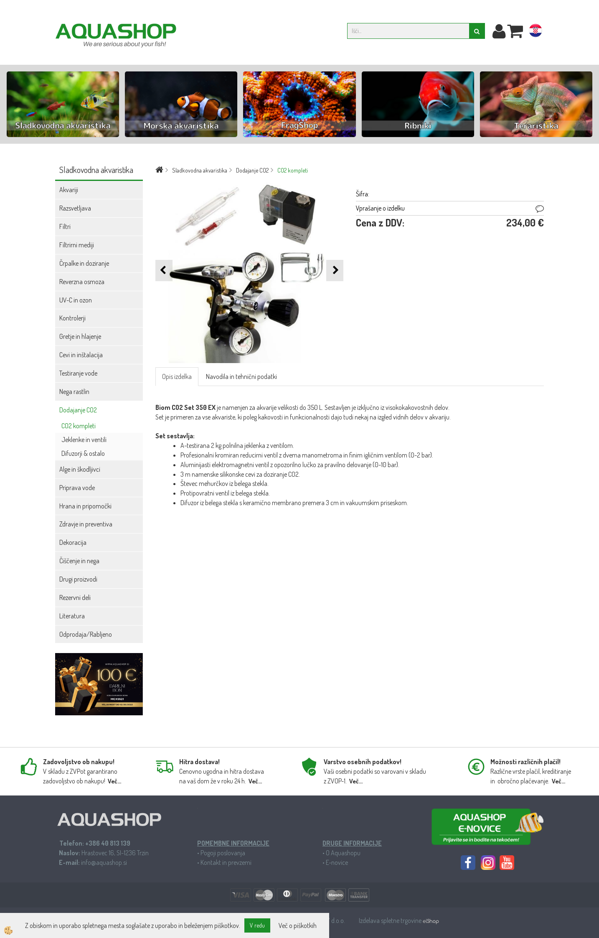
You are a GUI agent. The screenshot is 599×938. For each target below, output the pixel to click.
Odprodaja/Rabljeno (85, 634)
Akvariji (68, 190)
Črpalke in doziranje (84, 263)
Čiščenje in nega (79, 561)
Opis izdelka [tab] (177, 376)
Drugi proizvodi (78, 579)
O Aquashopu (343, 853)
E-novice (337, 862)
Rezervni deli (75, 597)
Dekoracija (72, 542)
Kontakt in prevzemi (226, 862)
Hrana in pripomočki (85, 506)
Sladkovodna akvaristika (199, 170)
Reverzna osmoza (81, 281)
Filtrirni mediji (76, 245)
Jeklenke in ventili (84, 439)
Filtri (65, 226)
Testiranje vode (78, 373)
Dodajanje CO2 (78, 410)
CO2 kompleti (78, 426)
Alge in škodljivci (79, 469)
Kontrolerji (72, 318)
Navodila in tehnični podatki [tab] (241, 376)
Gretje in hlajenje (80, 336)
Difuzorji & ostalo (83, 453)
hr (535, 32)
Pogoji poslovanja (223, 853)
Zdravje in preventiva (85, 524)
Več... (114, 781)
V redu (257, 925)
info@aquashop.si (104, 862)
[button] (334, 270)
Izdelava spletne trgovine (391, 920)
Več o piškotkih (298, 925)
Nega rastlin (74, 391)
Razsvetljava (75, 208)
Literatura (72, 616)
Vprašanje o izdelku (380, 208)
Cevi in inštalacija (81, 355)
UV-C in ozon (75, 300)
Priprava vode (77, 487)
